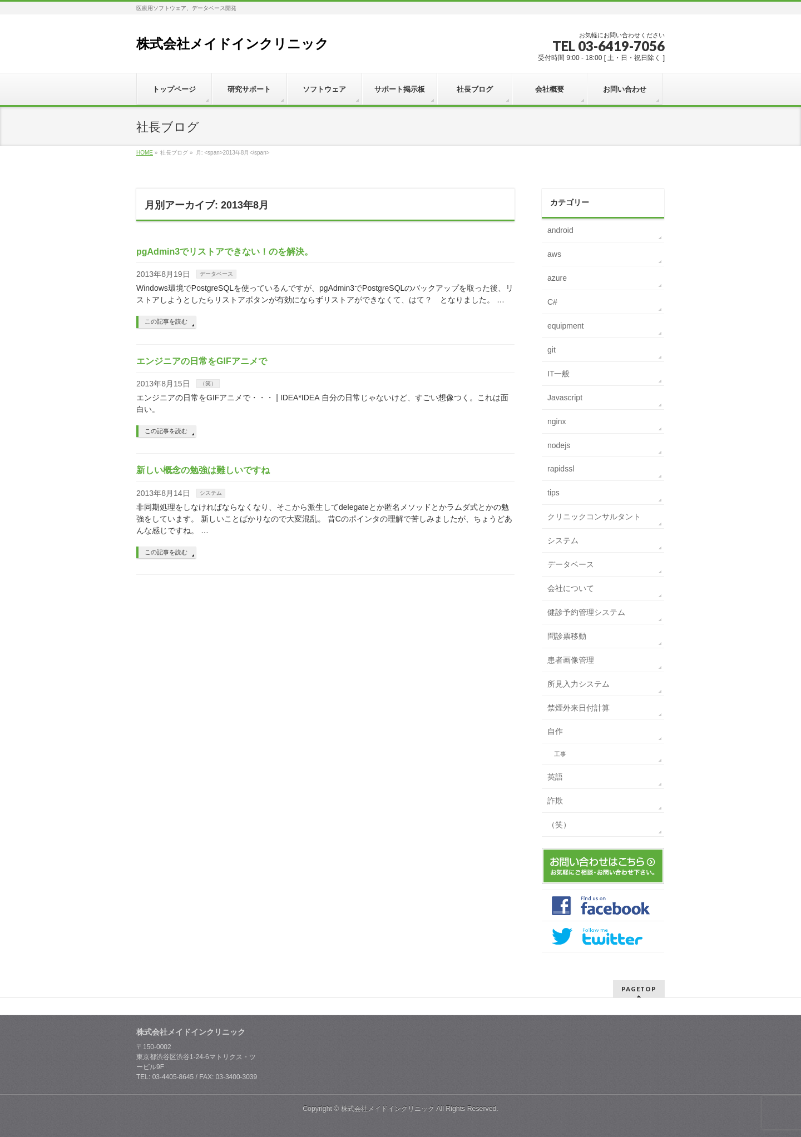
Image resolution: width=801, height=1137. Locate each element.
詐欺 (555, 800)
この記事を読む (166, 321)
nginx (556, 421)
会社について (570, 588)
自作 (555, 731)
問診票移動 (566, 636)
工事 (560, 754)
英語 (555, 776)
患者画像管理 (570, 660)
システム (211, 493)
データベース (216, 274)
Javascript (564, 397)
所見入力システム (578, 683)
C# (552, 301)
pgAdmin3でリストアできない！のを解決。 (224, 251)
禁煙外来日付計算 (578, 707)
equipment (565, 325)
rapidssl (560, 468)
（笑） (208, 383)
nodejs (558, 445)
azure (557, 278)
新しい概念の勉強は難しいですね (203, 470)
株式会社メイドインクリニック (232, 43)
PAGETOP (638, 988)
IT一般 (558, 373)
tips (553, 492)
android (560, 230)
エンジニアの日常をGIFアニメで (201, 361)
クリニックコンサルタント (594, 516)
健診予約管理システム (586, 612)
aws (554, 254)
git (551, 349)
